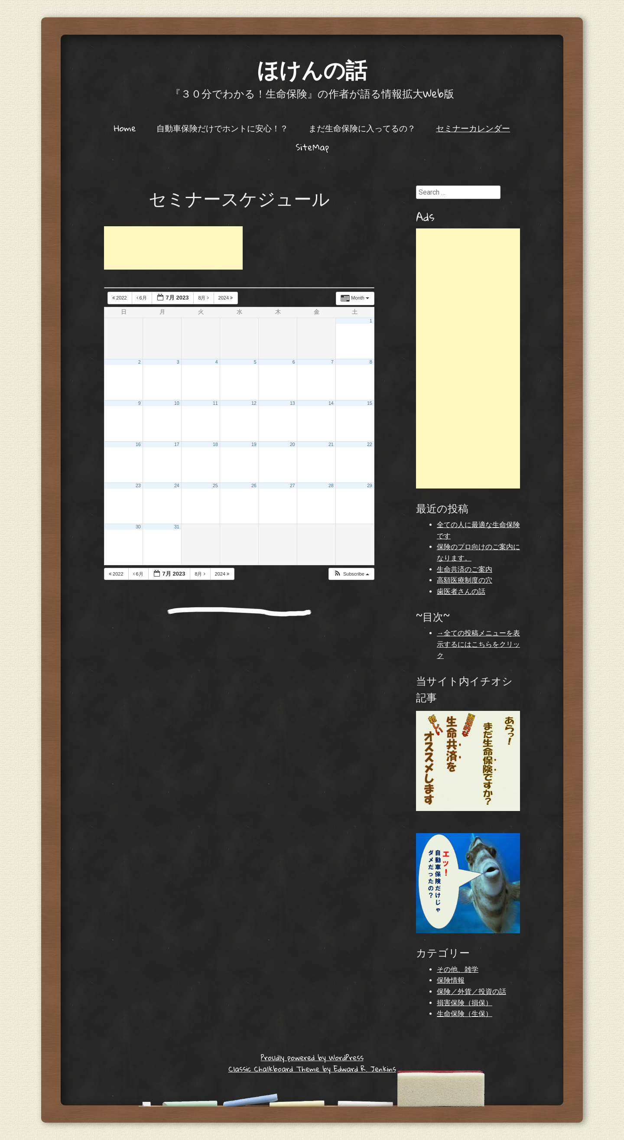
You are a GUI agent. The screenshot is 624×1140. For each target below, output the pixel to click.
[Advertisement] (173, 248)
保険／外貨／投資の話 (471, 991)
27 (292, 485)
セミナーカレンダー (473, 128)
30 (138, 526)
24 (176, 485)
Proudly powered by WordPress (312, 1057)
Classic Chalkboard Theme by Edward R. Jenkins (312, 1068)
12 (254, 403)
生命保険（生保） (464, 1014)
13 (292, 403)
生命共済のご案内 (464, 569)
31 (176, 526)
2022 (120, 297)
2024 (226, 297)
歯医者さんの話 (461, 591)
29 (369, 485)
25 (215, 485)
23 (138, 485)
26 (254, 485)
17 (176, 444)
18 (215, 444)
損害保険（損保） (464, 1003)
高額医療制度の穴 (464, 580)
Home (125, 128)
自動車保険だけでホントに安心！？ (222, 128)
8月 (204, 297)
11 (215, 403)
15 (369, 403)
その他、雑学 (457, 969)
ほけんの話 (312, 69)
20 (292, 444)
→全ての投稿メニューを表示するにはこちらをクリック (478, 644)
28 (331, 485)
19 (254, 444)
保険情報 (451, 980)
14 (331, 403)
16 (138, 444)
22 (369, 444)
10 (176, 403)
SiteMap (312, 147)
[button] (351, 574)
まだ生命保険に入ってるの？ (362, 128)
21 (331, 444)
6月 (142, 297)
